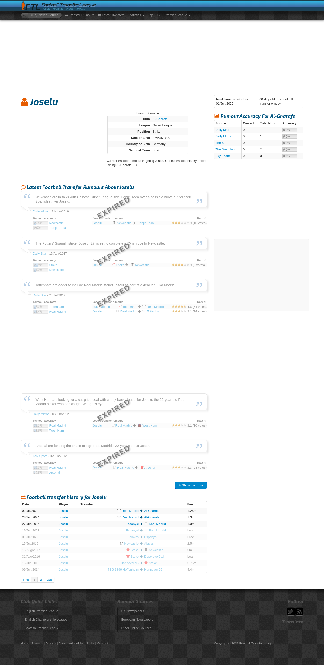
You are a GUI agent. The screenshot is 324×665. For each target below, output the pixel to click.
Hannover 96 (130, 563)
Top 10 (154, 15)
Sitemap (37, 643)
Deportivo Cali (154, 556)
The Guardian (225, 149)
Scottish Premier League (42, 628)
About (62, 643)
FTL (33, 7)
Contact (102, 643)
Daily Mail (222, 130)
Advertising (77, 643)
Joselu (63, 511)
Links (90, 643)
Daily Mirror (223, 136)
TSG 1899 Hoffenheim (123, 569)
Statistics (136, 15)
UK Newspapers (132, 611)
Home (25, 643)
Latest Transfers (111, 15)
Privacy (51, 643)
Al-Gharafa (160, 119)
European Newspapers (137, 619)
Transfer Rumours (79, 15)
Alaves (134, 537)
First (26, 579)
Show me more (191, 485)
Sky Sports (223, 156)
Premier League (177, 15)
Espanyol (132, 524)
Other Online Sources (136, 628)
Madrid (128, 511)
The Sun (221, 143)
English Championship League (46, 619)
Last (49, 579)
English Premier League (41, 611)
